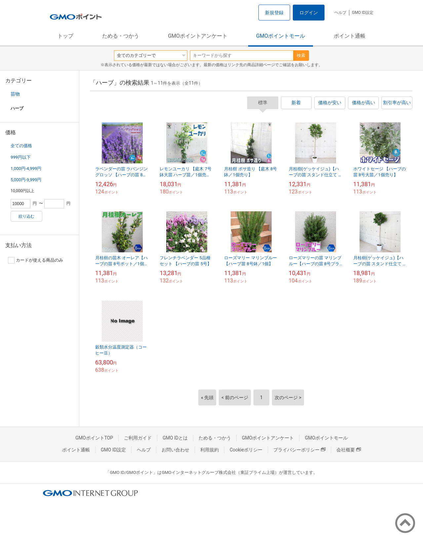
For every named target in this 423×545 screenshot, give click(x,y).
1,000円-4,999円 (26, 168)
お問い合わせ (175, 449)
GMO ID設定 (362, 12)
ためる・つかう (120, 36)
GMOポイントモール (280, 36)
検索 (301, 55)
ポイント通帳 (349, 36)
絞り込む (26, 216)
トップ (65, 36)
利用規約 (209, 449)
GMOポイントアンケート (197, 36)
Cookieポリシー (246, 449)
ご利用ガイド (138, 437)
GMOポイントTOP (94, 437)
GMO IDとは (175, 437)
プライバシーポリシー (299, 449)
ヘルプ (340, 12)
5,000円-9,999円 (26, 179)
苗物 (15, 94)
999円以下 (21, 157)
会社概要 (348, 449)
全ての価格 (21, 145)
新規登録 (274, 12)
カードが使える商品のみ (35, 260)
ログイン (308, 12)
